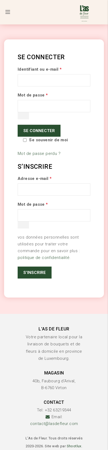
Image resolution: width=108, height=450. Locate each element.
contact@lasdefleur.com (54, 423)
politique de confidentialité (43, 257)
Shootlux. (74, 446)
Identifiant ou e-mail (40, 69)
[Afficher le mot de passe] (23, 115)
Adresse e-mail (35, 178)
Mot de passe (33, 95)
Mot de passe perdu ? (39, 153)
